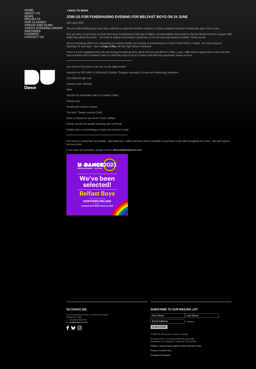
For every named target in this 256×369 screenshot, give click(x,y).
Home (29, 10)
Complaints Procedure (160, 355)
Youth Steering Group (44, 28)
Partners (33, 31)
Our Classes (35, 22)
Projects (33, 19)
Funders (32, 34)
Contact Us (34, 37)
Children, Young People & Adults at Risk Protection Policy (175, 346)
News (29, 16)
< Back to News (77, 10)
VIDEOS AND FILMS (39, 25)
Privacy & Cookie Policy (160, 350)
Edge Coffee (109, 46)
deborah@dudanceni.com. (127, 150)
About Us (32, 13)
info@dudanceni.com (78, 322)
